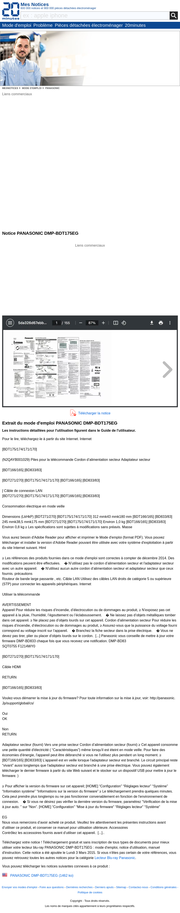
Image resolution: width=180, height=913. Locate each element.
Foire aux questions (52, 887)
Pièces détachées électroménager (89, 25)
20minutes (135, 25)
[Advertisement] (90, 278)
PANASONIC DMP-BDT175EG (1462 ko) (41, 875)
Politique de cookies (90, 892)
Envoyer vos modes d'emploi (19, 887)
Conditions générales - (164, 887)
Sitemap (121, 887)
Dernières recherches (79, 887)
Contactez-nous (138, 887)
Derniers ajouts (104, 887)
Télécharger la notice (94, 413)
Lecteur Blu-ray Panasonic (115, 858)
